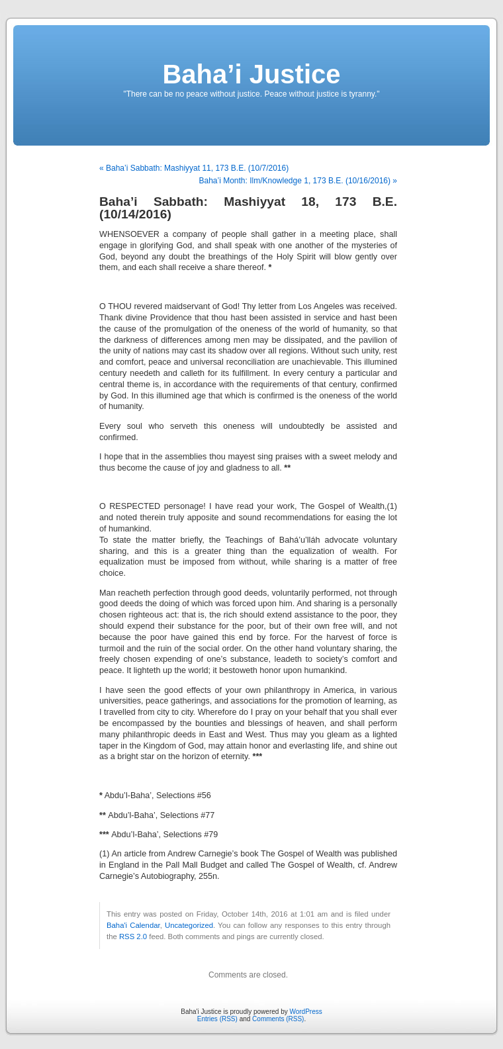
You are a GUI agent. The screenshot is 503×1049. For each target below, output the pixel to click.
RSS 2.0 (133, 936)
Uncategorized (189, 925)
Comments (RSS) (278, 1019)
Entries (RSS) (217, 1019)
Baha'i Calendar (133, 925)
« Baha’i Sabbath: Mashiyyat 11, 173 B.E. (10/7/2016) (194, 168)
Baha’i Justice (251, 74)
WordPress (305, 1011)
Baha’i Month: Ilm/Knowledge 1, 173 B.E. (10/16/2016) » (298, 180)
